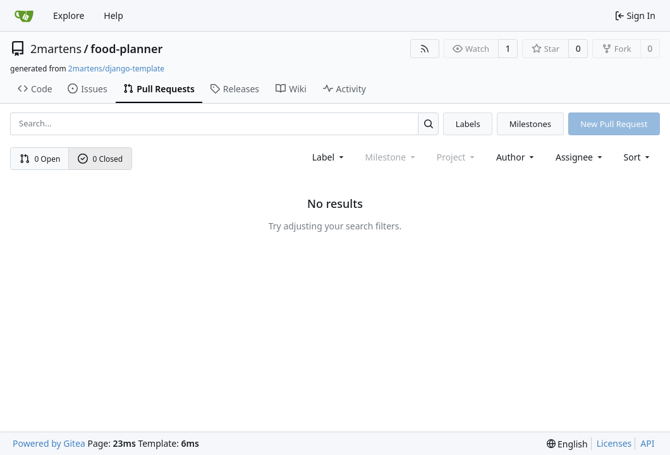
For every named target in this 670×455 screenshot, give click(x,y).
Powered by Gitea (49, 443)
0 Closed (100, 159)
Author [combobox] (516, 157)
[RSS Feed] (424, 48)
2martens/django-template (116, 68)
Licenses (614, 443)
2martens (56, 48)
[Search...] (428, 123)
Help (113, 15)
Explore (68, 15)
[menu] (638, 157)
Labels (468, 124)
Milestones (530, 124)
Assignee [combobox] (580, 157)
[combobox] (329, 157)
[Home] (24, 15)
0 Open (40, 159)
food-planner (126, 48)
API (647, 443)
